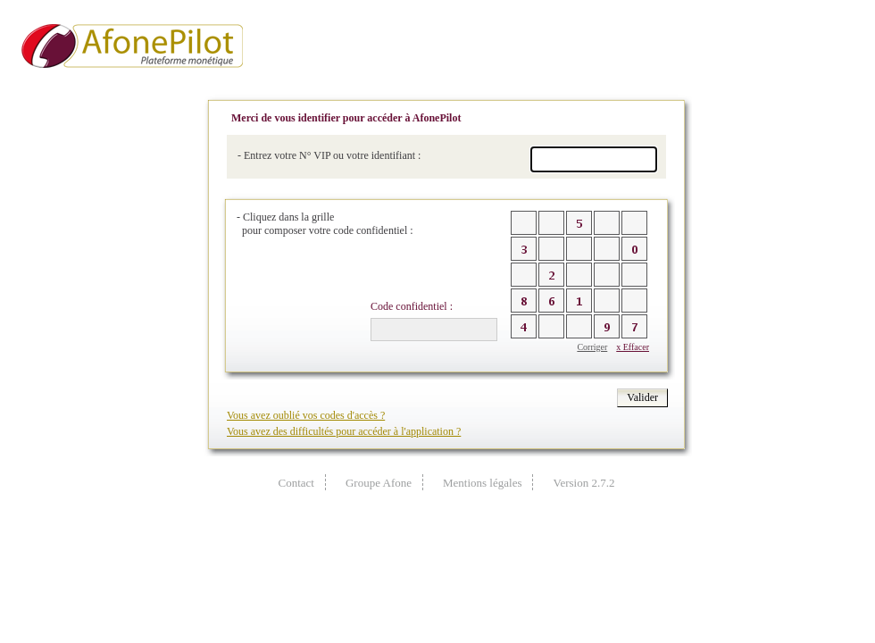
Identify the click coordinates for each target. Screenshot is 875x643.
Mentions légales (482, 482)
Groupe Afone (379, 482)
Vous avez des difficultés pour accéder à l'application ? (344, 431)
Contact (296, 482)
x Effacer (632, 347)
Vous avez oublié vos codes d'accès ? (306, 415)
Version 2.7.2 (583, 482)
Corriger (592, 347)
